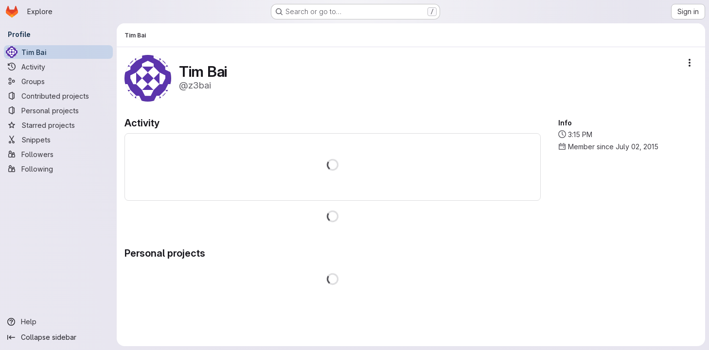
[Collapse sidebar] (58, 337)
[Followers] (58, 154)
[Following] (58, 168)
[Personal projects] (58, 110)
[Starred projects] (58, 125)
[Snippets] (58, 139)
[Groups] (58, 81)
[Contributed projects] (58, 96)
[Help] (58, 322)
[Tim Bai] (58, 52)
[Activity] (58, 66)
